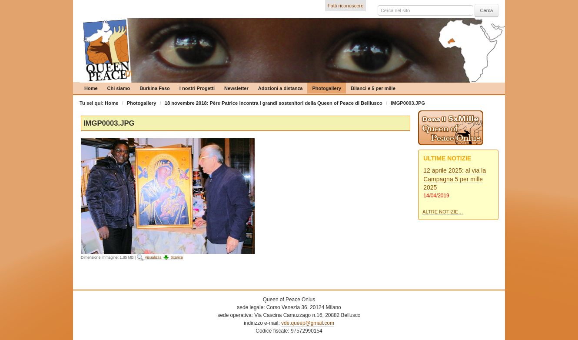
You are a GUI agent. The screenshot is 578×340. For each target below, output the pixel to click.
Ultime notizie (447, 158)
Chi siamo (118, 88)
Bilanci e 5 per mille (373, 88)
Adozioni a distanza (280, 88)
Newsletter (236, 88)
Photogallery (326, 88)
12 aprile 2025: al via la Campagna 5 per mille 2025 (454, 179)
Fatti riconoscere (346, 5)
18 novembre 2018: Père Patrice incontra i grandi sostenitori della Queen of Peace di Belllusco (273, 103)
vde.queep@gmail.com (307, 323)
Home (91, 88)
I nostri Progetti (197, 88)
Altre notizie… (442, 211)
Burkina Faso (155, 88)
